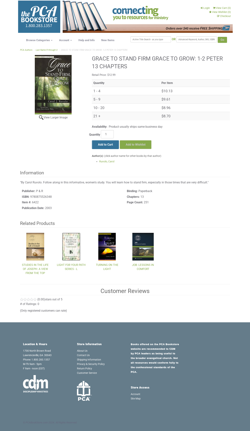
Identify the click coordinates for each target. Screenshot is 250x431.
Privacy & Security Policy (91, 364)
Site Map (136, 398)
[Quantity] (107, 134)
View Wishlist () (220, 12)
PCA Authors (26, 50)
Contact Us (83, 355)
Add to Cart (105, 144)
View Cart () (222, 7)
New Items (108, 40)
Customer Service (87, 372)
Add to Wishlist (135, 144)
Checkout (224, 16)
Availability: (99, 126)
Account (65, 40)
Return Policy (84, 368)
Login (205, 7)
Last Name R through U (47, 50)
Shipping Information (89, 359)
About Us (82, 350)
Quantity (94, 134)
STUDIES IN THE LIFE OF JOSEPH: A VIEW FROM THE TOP (35, 269)
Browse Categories (39, 40)
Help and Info (86, 40)
